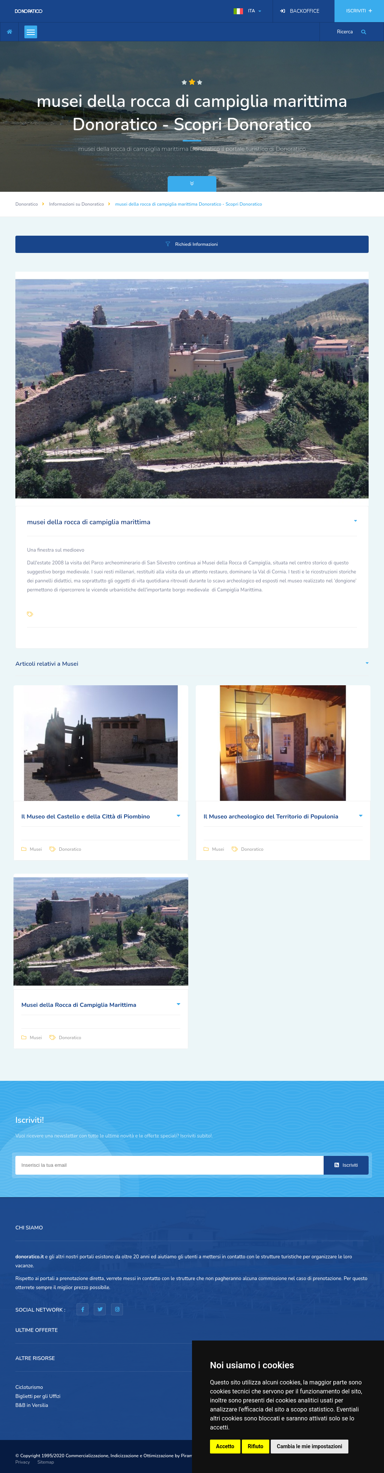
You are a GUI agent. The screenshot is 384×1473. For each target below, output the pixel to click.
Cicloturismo (29, 1387)
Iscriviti (346, 1165)
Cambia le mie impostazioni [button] (309, 1446)
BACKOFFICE (304, 11)
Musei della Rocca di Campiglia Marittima (78, 1005)
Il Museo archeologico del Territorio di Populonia (271, 816)
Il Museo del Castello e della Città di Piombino (85, 816)
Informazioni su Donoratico (76, 204)
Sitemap (46, 1462)
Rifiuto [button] (256, 1446)
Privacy (22, 1462)
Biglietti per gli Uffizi (37, 1396)
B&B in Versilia (31, 1405)
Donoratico (26, 204)
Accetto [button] (225, 1446)
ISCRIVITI (359, 11)
